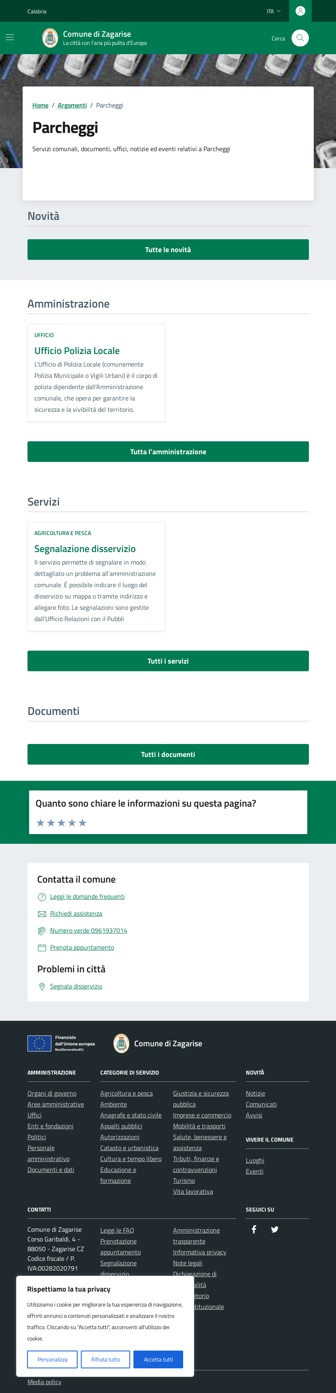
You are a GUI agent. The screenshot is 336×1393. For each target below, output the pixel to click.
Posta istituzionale (198, 1306)
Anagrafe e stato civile (131, 1115)
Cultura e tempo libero (131, 1158)
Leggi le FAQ (117, 1230)
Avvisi (254, 1115)
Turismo (184, 1180)
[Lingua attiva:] (274, 11)
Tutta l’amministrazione (168, 451)
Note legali (188, 1263)
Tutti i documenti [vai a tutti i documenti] (168, 754)
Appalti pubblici (121, 1126)
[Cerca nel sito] (300, 38)
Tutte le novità (168, 249)
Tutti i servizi (168, 660)
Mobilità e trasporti (199, 1126)
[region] (105, 1326)
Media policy (44, 1382)
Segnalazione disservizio (85, 548)
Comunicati (261, 1104)
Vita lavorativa (193, 1191)
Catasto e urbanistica (129, 1148)
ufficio (44, 335)
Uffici (34, 1115)
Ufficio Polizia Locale (77, 350)
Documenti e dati (50, 1169)
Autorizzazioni (119, 1137)
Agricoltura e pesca (62, 533)
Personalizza (53, 1359)
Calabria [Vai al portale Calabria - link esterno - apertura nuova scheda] (36, 11)
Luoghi (255, 1160)
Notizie (255, 1093)
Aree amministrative (55, 1104)
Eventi (255, 1171)
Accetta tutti (158, 1359)
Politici (36, 1137)
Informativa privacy (199, 1252)
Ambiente (113, 1104)
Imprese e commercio (202, 1115)
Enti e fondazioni (50, 1126)
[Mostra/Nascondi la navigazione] (10, 37)
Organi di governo (51, 1093)
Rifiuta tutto (105, 1359)
